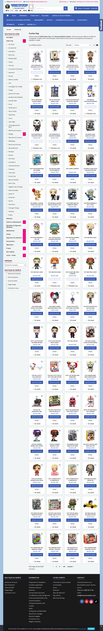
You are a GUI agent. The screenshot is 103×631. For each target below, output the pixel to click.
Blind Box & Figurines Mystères (19, 20)
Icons (10, 118)
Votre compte (59, 578)
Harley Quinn (12, 108)
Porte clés (11, 173)
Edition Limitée (13, 79)
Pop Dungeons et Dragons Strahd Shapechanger (36, 136)
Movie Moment (13, 148)
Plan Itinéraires (13, 277)
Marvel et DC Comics (15, 137)
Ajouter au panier (37, 72)
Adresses (32, 590)
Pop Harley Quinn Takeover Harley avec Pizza (55, 308)
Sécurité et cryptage (35, 614)
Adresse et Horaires (14, 274)
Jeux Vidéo (11, 122)
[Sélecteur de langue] (64, 1)
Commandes (57, 585)
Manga (10, 134)
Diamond (11, 72)
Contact (80, 578)
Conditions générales (36, 585)
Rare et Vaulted (13, 180)
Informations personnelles (62, 582)
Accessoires (82, 20)
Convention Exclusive (15, 69)
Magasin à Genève (35, 621)
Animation (11, 51)
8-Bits (10, 215)
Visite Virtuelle (12, 281)
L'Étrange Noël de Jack (14, 126)
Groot (10, 104)
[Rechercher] (51, 8)
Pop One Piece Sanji (90, 237)
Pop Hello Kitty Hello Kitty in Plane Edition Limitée (54, 377)
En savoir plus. (82, 628)
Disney (10, 76)
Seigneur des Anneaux (15, 187)
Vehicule (11, 211)
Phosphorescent (14, 166)
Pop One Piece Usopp (90, 272)
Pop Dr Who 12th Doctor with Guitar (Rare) (72, 67)
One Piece (11, 159)
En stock (11, 44)
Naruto (10, 155)
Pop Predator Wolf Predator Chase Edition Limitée (37, 515)
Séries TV (11, 194)
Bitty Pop (11, 55)
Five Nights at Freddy (15, 87)
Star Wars (11, 204)
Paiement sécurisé (35, 587)
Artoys (49, 20)
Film (9, 83)
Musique (11, 151)
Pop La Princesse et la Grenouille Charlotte (54, 480)
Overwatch (12, 162)
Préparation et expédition (37, 582)
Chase (10, 62)
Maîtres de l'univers (14, 130)
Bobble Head (12, 58)
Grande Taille (12, 101)
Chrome (11, 65)
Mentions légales (34, 616)
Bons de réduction (59, 593)
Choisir (83, 45)
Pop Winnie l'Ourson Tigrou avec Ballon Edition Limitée (36, 204)
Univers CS (31, 24)
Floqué (10, 90)
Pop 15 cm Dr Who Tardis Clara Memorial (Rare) (54, 101)
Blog (14, 15)
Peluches (45, 15)
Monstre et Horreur (14, 144)
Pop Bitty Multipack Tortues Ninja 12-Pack (54, 411)
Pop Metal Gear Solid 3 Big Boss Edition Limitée (90, 170)
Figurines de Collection (65, 20)
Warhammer (38, 20)
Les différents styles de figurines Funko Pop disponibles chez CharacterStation (39, 598)
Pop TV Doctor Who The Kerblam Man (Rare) (37, 342)
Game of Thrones (14, 94)
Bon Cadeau (10, 252)
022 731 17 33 (17, 1)
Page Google (12, 284)
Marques (8, 261)
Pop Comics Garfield (72, 168)
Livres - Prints (11, 255)
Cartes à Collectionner (61, 15)
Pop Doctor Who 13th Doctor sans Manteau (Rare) (90, 308)
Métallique (11, 141)
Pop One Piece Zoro (37, 272)
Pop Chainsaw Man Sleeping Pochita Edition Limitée (90, 549)
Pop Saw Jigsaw (72, 341)
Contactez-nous (13, 288)
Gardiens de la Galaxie (15, 97)
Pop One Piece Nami (55, 272)
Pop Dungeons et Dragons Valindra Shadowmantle (54, 136)
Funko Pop (34, 15)
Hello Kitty (11, 115)
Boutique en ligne (12, 34)
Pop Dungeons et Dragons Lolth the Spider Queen (37, 67)
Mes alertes (57, 595)
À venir (20, 24)
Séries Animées (13, 190)
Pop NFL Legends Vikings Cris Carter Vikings (37, 446)
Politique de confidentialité (37, 611)
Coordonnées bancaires (37, 593)
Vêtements (10, 24)
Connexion (80, 1)
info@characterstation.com (38, 1)
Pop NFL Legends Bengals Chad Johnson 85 (55, 446)
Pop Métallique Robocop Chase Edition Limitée (90, 136)
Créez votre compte (92, 1)
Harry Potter (12, 111)
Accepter (91, 628)
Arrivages (23, 15)
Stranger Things (13, 208)
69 (64, 566)
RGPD (31, 608)
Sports (10, 201)
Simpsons (11, 197)
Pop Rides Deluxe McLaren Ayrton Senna (90, 515)
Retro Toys (11, 183)
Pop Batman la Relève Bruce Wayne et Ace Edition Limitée (54, 204)
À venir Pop (12, 176)
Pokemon (11, 169)
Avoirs (55, 587)
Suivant (70, 567)
